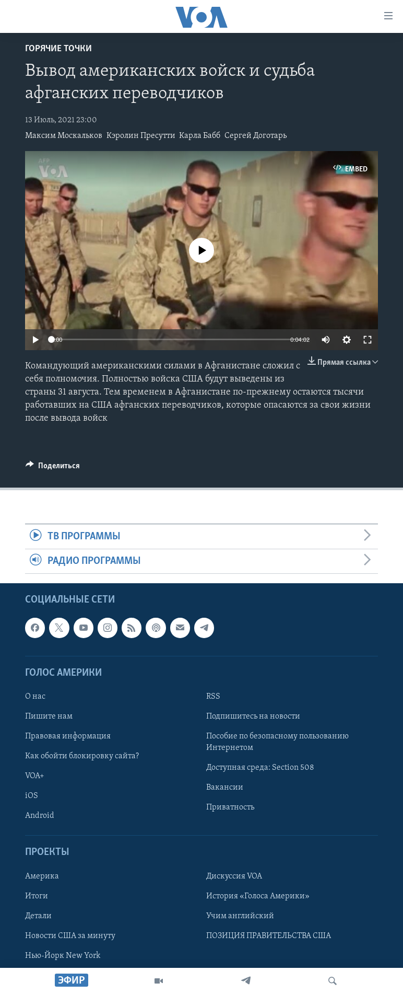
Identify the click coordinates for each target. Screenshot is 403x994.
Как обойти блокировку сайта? (82, 756)
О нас (35, 696)
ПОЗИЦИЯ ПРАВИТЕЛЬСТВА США (268, 936)
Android (39, 816)
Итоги (36, 896)
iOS (31, 796)
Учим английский (240, 916)
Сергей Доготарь (255, 136)
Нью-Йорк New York (62, 956)
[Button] (53, 468)
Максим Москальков (63, 136)
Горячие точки (58, 49)
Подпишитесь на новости (253, 716)
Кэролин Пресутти (140, 136)
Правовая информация (68, 736)
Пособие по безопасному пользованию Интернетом (277, 742)
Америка (42, 876)
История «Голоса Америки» (258, 896)
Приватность (230, 808)
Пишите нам (49, 716)
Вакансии (224, 787)
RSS (213, 696)
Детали (38, 916)
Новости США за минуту (70, 936)
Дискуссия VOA (234, 876)
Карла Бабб (199, 136)
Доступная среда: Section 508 (260, 768)
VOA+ (34, 776)
